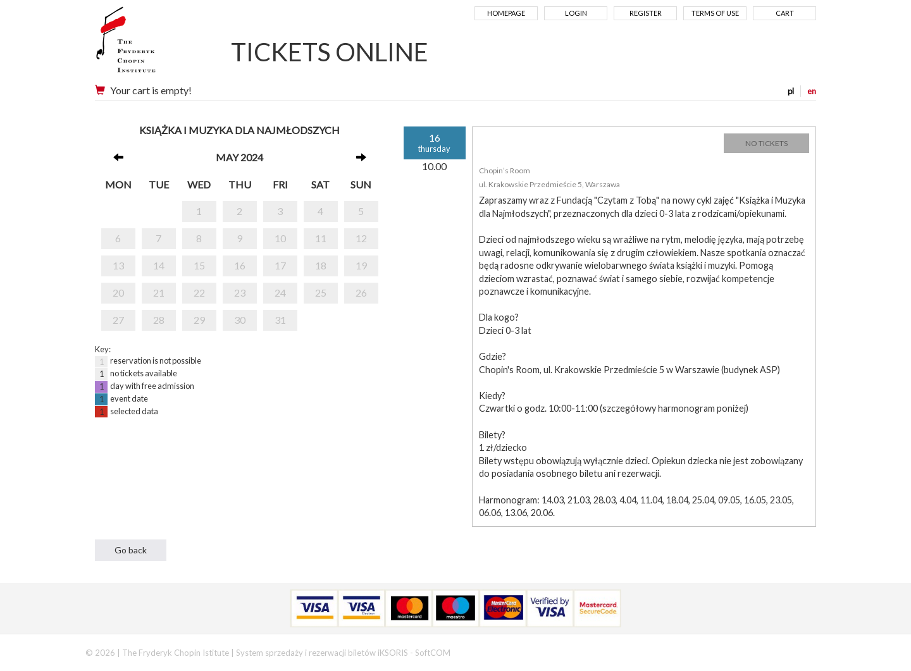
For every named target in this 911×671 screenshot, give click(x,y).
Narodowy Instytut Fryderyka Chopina (150, 44)
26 (361, 292)
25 (320, 292)
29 (199, 320)
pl (791, 91)
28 (158, 320)
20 (118, 292)
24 (280, 292)
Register (645, 13)
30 (239, 320)
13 (118, 265)
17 (280, 265)
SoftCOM (432, 653)
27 (118, 320)
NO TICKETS (766, 143)
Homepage (506, 13)
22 (199, 292)
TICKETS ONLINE (329, 52)
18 (320, 265)
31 (280, 320)
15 (199, 265)
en (811, 91)
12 (361, 238)
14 (158, 265)
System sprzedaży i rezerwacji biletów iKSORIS (322, 653)
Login (576, 13)
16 (239, 265)
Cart (785, 13)
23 (239, 292)
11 (320, 238)
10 (280, 238)
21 (158, 292)
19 (361, 265)
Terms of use (715, 13)
